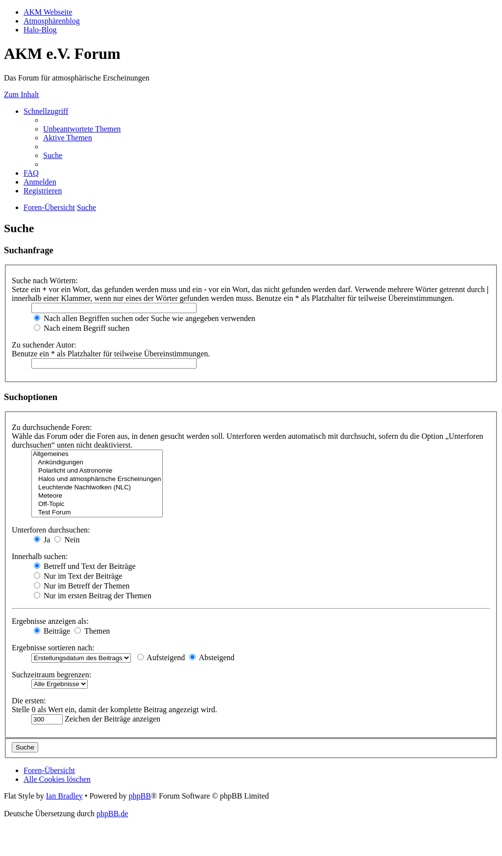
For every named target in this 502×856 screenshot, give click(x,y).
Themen (92, 631)
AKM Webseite (48, 12)
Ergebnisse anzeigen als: (50, 621)
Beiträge (52, 631)
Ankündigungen (97, 462)
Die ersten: (29, 700)
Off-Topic (97, 504)
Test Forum (97, 512)
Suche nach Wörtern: (45, 280)
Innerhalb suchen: (40, 556)
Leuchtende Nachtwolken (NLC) (97, 487)
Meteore (97, 496)
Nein (66, 539)
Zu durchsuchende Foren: (52, 427)
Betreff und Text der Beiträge (85, 566)
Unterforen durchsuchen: (51, 530)
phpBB (139, 796)
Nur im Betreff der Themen (81, 586)
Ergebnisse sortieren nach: (53, 647)
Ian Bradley (64, 796)
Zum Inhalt (21, 94)
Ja (42, 539)
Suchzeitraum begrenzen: (51, 674)
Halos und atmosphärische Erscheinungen (97, 479)
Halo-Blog (40, 30)
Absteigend (211, 657)
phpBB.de (112, 813)
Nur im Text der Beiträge (78, 576)
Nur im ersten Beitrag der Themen (92, 595)
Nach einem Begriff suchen (81, 328)
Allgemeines (97, 454)
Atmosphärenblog (52, 21)
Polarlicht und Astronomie (97, 471)
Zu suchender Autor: (44, 345)
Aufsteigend (161, 657)
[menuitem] (82, 129)
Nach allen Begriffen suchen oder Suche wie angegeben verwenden (144, 318)
